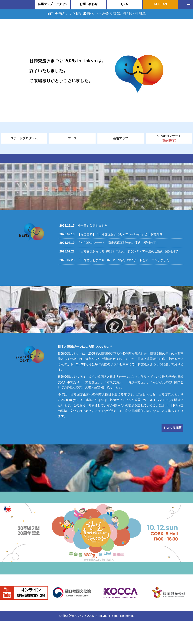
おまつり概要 (172, 427)
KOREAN (160, 4)
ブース (72, 138)
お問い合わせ (89, 4)
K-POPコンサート (169, 138)
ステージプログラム (24, 138)
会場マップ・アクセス (53, 4)
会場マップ (120, 138)
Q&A (124, 4)
